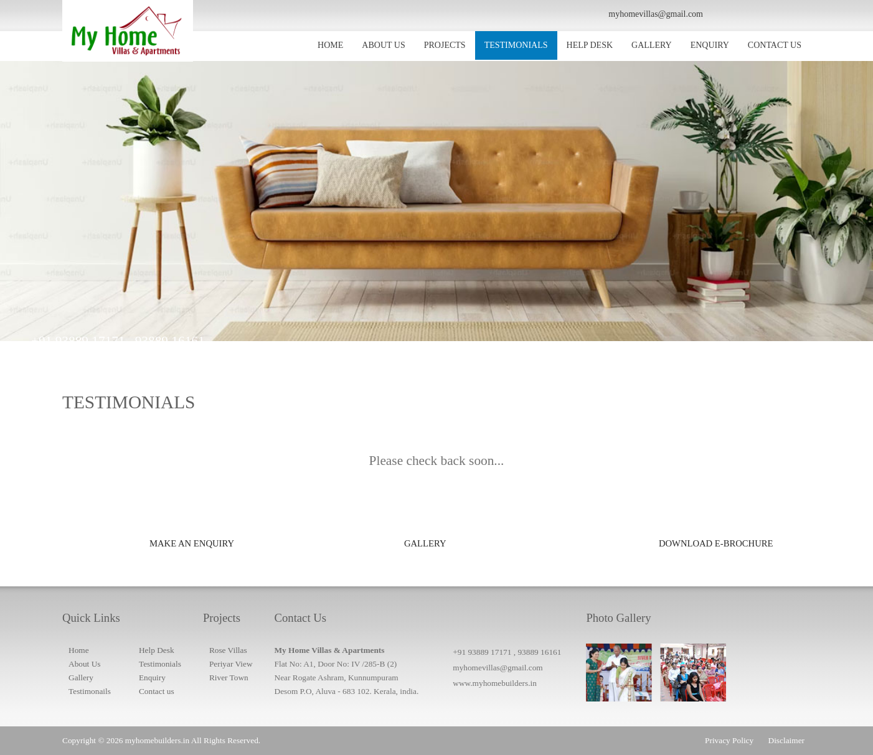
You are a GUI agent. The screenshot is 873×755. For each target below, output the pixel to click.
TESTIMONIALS (516, 45)
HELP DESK (590, 45)
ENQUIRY (710, 45)
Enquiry (152, 677)
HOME (330, 45)
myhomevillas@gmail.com (497, 667)
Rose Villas (228, 650)
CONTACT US (774, 45)
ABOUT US (383, 45)
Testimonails (89, 691)
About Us (84, 663)
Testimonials (160, 663)
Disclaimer (786, 740)
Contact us (156, 691)
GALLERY (651, 45)
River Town (228, 677)
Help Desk (156, 650)
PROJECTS (445, 45)
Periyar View (231, 663)
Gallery (80, 677)
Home (78, 650)
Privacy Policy (729, 740)
